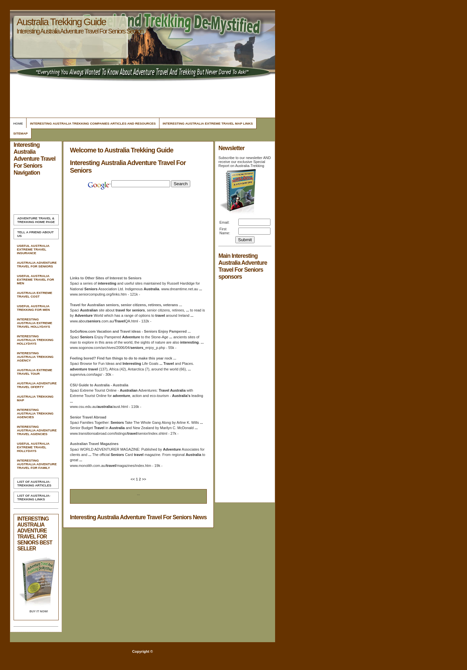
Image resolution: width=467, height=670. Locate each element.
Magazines (94, 444)
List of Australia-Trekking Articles (34, 483)
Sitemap (20, 133)
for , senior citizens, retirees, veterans (126, 305)
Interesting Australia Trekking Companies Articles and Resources (92, 123)
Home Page (36, 220)
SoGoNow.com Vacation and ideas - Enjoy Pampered (130, 331)
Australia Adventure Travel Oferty (37, 385)
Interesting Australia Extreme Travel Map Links (208, 123)
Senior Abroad (88, 417)
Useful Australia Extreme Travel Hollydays (33, 447)
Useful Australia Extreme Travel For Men (35, 279)
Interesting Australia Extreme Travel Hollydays (34, 322)
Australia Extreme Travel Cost (34, 294)
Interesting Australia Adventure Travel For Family (37, 464)
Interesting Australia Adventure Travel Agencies (37, 430)
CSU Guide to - (99, 385)
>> (143, 479)
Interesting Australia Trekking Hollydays (35, 339)
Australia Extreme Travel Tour (34, 371)
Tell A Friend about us (35, 234)
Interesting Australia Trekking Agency (35, 356)
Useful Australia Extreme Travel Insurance (33, 249)
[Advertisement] (141, 98)
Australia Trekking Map (35, 398)
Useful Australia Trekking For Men (33, 307)
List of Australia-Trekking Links (33, 497)
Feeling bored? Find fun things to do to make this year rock (123, 358)
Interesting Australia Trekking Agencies (35, 413)
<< (133, 479)
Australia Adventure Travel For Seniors (37, 264)
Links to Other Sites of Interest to (106, 278)
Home (18, 123)
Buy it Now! (38, 611)
